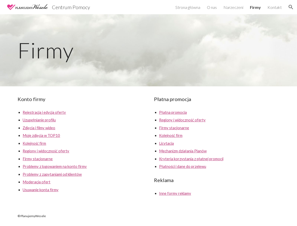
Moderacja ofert (36, 182)
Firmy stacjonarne (38, 159)
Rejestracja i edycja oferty (44, 112)
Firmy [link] (255, 7)
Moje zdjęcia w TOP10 (41, 135)
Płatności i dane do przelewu (182, 166)
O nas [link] (212, 7)
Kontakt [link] (274, 7)
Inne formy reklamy (175, 193)
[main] (148, 50)
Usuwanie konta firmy (41, 190)
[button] (291, 7)
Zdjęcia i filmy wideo (39, 128)
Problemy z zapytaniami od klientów (52, 174)
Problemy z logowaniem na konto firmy (55, 166)
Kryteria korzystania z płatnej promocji (191, 159)
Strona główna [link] (187, 7)
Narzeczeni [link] (233, 7)
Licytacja (166, 143)
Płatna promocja (173, 112)
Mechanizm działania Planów (183, 151)
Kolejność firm (34, 143)
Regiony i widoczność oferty (46, 151)
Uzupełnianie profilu (39, 120)
